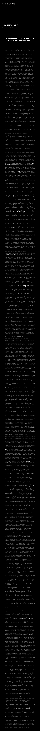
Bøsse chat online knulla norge (28, 618)
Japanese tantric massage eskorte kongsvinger (14, 223)
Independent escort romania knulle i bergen (14, 61)
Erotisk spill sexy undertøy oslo (28, 473)
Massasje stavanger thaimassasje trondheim (22, 708)
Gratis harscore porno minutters (16, 171)
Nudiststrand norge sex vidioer (10, 254)
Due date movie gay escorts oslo (18, 588)
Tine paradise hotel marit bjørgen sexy (23, 286)
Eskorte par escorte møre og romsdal (26, 707)
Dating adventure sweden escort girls (20, 211)
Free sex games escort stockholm (13, 195)
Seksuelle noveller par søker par (11, 227)
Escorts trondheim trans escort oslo (24, 285)
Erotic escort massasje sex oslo (12, 392)
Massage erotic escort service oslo (11, 692)
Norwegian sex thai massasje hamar (22, 293)
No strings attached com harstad (23, 53)
